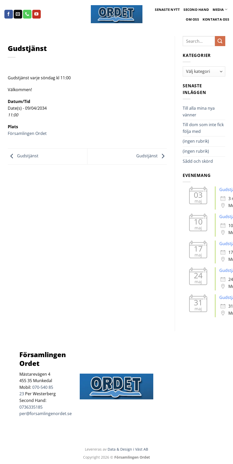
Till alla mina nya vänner (199, 111)
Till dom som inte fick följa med (203, 128)
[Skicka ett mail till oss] (18, 14)
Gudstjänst (23, 156)
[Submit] (220, 41)
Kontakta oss (216, 19)
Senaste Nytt (167, 9)
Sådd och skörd (198, 161)
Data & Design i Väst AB (128, 449)
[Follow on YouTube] (36, 14)
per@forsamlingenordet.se (45, 413)
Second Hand (196, 9)
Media (220, 9)
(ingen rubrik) (196, 141)
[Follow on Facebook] (8, 14)
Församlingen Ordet (27, 133)
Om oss (192, 19)
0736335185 (31, 407)
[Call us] (27, 14)
